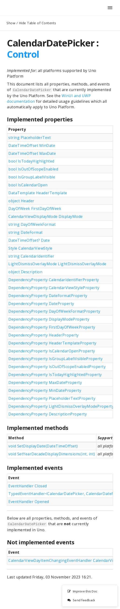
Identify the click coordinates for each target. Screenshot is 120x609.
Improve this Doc (82, 591)
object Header (21, 200)
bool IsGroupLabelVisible (31, 177)
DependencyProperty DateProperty (41, 303)
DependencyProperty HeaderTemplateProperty (52, 343)
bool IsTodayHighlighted (31, 161)
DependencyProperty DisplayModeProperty (48, 319)
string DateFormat (25, 232)
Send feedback (81, 600)
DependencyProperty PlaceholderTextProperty (51, 398)
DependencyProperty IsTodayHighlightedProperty (55, 374)
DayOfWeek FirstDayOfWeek (34, 208)
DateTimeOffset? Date (29, 240)
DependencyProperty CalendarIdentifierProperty (53, 279)
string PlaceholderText (29, 137)
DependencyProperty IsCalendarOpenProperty (51, 351)
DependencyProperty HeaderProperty (43, 335)
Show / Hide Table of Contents (31, 23)
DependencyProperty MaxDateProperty (45, 382)
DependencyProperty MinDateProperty (44, 390)
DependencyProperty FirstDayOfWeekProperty (51, 327)
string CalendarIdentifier (31, 256)
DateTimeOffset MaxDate (32, 153)
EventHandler (27, 486)
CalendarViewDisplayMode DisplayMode (45, 216)
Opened (41, 501)
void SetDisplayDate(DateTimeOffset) (43, 446)
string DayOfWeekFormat (32, 224)
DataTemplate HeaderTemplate (37, 192)
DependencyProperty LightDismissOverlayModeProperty (61, 406)
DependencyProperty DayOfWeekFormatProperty (54, 311)
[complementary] (90, 596)
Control (23, 54)
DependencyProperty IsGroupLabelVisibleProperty (55, 358)
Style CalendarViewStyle (30, 248)
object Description (25, 271)
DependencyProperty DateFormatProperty (47, 295)
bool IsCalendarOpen (28, 185)
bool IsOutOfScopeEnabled (33, 169)
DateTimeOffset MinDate (31, 145)
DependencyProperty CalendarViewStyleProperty (53, 287)
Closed (40, 486)
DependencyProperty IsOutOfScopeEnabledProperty (57, 366)
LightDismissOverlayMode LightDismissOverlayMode (57, 263)
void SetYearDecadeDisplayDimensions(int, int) (51, 454)
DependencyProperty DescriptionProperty (47, 414)
